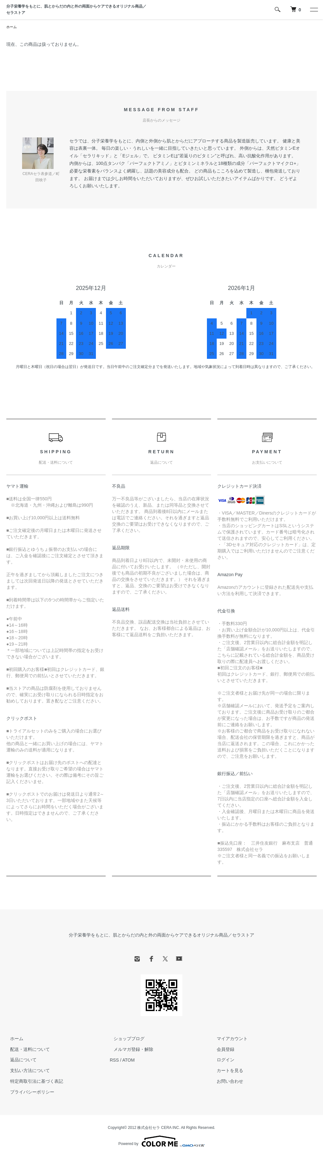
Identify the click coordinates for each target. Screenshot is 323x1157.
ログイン (222, 1060)
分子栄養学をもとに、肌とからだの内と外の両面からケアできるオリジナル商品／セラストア (76, 9)
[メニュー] (313, 9)
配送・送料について (26, 1049)
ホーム (12, 27)
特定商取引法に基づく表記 (32, 1081)
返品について (19, 1060)
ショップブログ (125, 1039)
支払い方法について (26, 1071)
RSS (114, 1060)
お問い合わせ (226, 1081)
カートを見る (226, 1071)
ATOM (128, 1060)
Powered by (161, 1142)
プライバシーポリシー (28, 1092)
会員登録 (222, 1049)
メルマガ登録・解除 (130, 1049)
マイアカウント (228, 1039)
